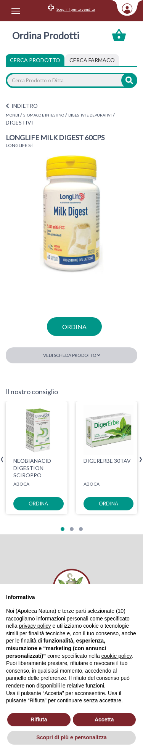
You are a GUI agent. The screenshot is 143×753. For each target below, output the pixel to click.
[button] (62, 529)
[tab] (92, 60)
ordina (74, 326)
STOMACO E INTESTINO (43, 115)
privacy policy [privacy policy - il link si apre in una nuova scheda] (35, 626)
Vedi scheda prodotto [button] (71, 355)
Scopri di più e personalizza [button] (71, 737)
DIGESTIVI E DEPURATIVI (90, 115)
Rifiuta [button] (39, 719)
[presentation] (2, 459)
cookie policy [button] (116, 656)
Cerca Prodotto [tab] (35, 60)
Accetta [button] (104, 719)
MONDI (12, 115)
